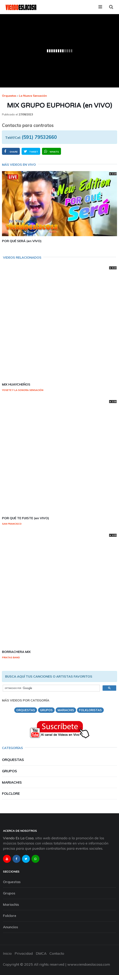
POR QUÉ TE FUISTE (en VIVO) (25, 518)
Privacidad (24, 953)
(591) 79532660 (39, 137)
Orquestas (9, 95)
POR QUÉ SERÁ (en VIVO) (22, 241)
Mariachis (12, 782)
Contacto (57, 953)
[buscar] (51, 688)
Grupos (9, 771)
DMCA (41, 953)
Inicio (7, 953)
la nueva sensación (33, 95)
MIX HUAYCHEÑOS (16, 384)
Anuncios (10, 927)
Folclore (11, 793)
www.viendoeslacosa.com (88, 964)
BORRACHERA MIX (16, 652)
